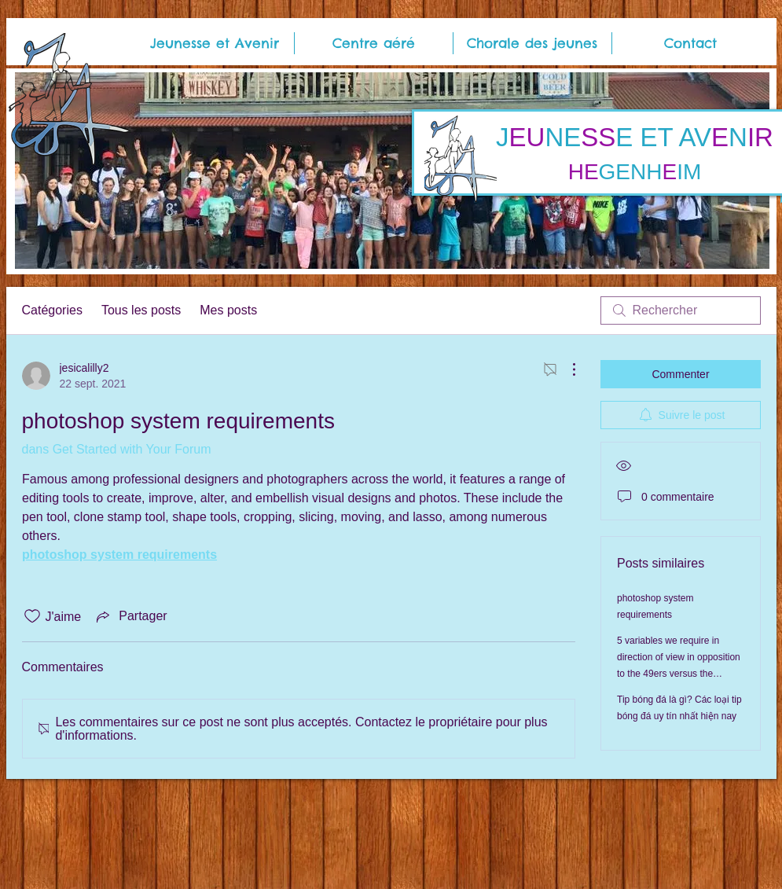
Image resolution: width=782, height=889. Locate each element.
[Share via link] (130, 616)
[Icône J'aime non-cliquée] (32, 616)
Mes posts (228, 310)
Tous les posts (141, 310)
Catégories (52, 310)
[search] (680, 310)
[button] (214, 43)
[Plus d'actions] (565, 369)
